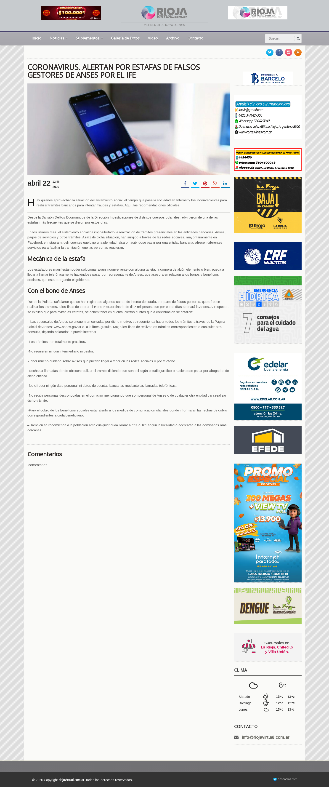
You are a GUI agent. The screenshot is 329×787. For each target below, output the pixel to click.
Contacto (195, 38)
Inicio (36, 38)
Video (153, 38)
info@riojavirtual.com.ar (265, 737)
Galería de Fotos (125, 38)
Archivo (172, 38)
